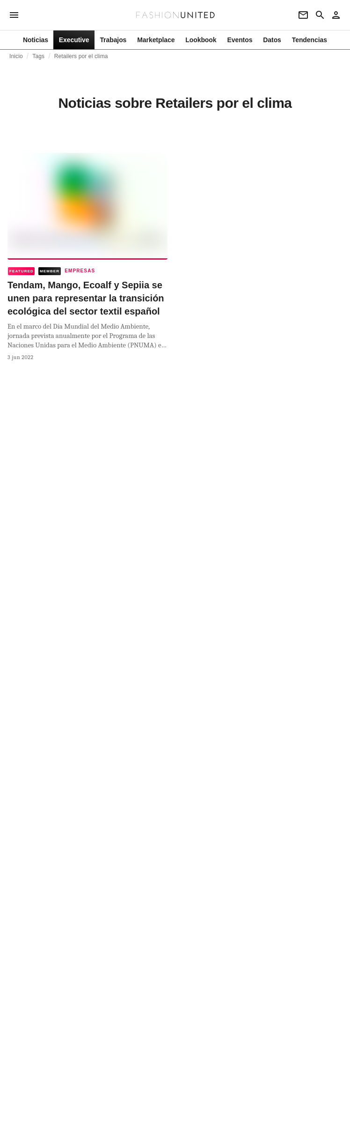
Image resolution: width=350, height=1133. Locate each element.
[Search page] (320, 15)
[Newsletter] (303, 15)
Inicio (16, 56)
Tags (38, 56)
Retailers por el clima (81, 56)
